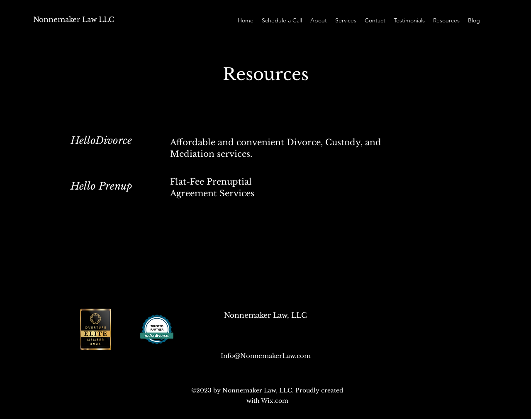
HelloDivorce (101, 140)
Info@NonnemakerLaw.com (266, 356)
